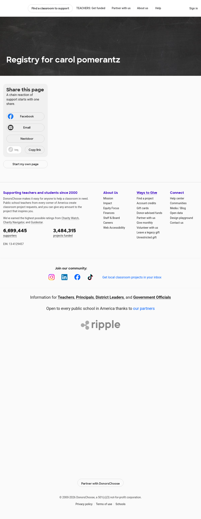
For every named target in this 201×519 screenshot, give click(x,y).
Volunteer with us (147, 227)
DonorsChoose (13, 8)
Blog (183, 208)
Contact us (176, 222)
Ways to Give (147, 193)
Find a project (145, 198)
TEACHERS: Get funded (90, 8)
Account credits (146, 203)
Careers (108, 222)
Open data (176, 213)
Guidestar (37, 222)
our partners (144, 308)
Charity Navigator (13, 222)
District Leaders (110, 297)
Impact (107, 203)
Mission (108, 198)
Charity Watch (70, 218)
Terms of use (104, 502)
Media (174, 208)
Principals (85, 297)
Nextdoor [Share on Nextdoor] (20, 139)
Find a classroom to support (50, 8)
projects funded (75, 232)
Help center (177, 198)
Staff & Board (111, 218)
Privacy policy (83, 502)
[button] (25, 150)
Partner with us (121, 8)
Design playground (181, 218)
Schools (121, 502)
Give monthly (145, 222)
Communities (178, 203)
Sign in (193, 8)
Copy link (35, 150)
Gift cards (143, 208)
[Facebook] (77, 277)
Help (158, 8)
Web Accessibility (114, 227)
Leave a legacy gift (148, 232)
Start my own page (26, 164)
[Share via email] (25, 128)
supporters (25, 232)
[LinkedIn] (64, 277)
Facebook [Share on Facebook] (20, 116)
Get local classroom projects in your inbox (131, 277)
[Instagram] (51, 277)
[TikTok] (90, 277)
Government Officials (152, 297)
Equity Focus (111, 208)
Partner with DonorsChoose (100, 482)
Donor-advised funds (149, 213)
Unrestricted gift (147, 237)
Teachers (66, 297)
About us (142, 8)
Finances (108, 213)
